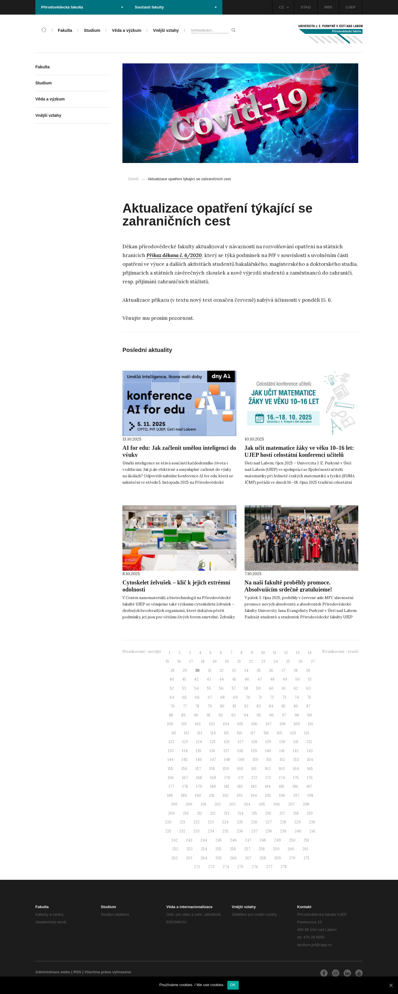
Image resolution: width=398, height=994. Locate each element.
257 (247, 848)
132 (309, 741)
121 (306, 733)
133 (171, 750)
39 (308, 670)
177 (171, 786)
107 (268, 723)
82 (246, 706)
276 (255, 866)
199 (174, 804)
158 (212, 768)
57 (234, 688)
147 (213, 759)
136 (212, 750)
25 (288, 661)
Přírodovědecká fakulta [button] (82, 7)
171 (240, 777)
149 (241, 759)
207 (291, 804)
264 (203, 858)
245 (218, 840)
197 (296, 795)
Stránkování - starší (340, 651)
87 (308, 706)
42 (196, 679)
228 (283, 822)
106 (254, 723)
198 (310, 795)
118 (266, 733)
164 (296, 768)
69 (235, 697)
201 (203, 804)
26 (300, 661)
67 (210, 697)
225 (240, 822)
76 (172, 706)
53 (184, 688)
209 (171, 813)
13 (298, 652)
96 (271, 715)
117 (252, 733)
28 (172, 670)
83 (259, 706)
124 (199, 741)
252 (175, 848)
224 (225, 822)
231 (168, 831)
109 (297, 723)
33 (234, 670)
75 (309, 697)
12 (286, 652)
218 (296, 813)
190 (198, 795)
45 (234, 679)
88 (171, 715)
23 (263, 661)
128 (254, 741)
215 (254, 813)
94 (246, 715)
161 (254, 768)
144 (170, 759)
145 (185, 759)
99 (309, 715)
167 (185, 777)
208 (306, 804)
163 (282, 768)
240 (298, 831)
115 (226, 733)
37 (283, 670)
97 (284, 715)
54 (196, 688)
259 (276, 848)
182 (240, 786)
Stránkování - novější (141, 651)
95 (259, 715)
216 (268, 813)
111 (174, 733)
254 (204, 848)
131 (295, 741)
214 (240, 813)
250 (292, 840)
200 (189, 804)
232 (182, 831)
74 (297, 697)
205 (262, 804)
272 (197, 866)
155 (170, 768)
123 (185, 741)
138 (240, 750)
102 (198, 723)
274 (226, 866)
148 (227, 759)
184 (268, 786)
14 (310, 652)
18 (203, 661)
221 (182, 822)
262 (174, 858)
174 (282, 777)
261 (305, 848)
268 (262, 858)
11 (274, 652)
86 (296, 706)
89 (183, 715)
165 (310, 768)
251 (306, 840)
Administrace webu (52, 972)
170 (227, 777)
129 (268, 741)
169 (213, 777)
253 (189, 848)
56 (221, 688)
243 (189, 840)
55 (209, 688)
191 (211, 795)
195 (268, 795)
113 (199, 733)
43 (209, 679)
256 (233, 848)
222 (196, 822)
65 (184, 697)
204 (247, 804)
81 (234, 706)
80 (222, 706)
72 (272, 697)
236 (240, 831)
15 (167, 661)
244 (203, 840)
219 (310, 813)
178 (185, 786)
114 (213, 733)
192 (226, 795)
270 (292, 858)
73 (284, 697)
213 (226, 813)
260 (291, 848)
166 (171, 777)
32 (221, 670)
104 (226, 723)
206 (276, 804)
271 (306, 858)
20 (227, 661)
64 (171, 697)
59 (258, 688)
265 (218, 858)
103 (212, 723)
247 (248, 840)
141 (282, 750)
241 (312, 831)
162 (268, 768)
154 (310, 759)
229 (297, 822)
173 (268, 777)
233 (196, 831)
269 (277, 858)
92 (221, 715)
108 (282, 723)
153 (296, 759)
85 (283, 706)
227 (269, 822)
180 (213, 786)
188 (170, 795)
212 (213, 813)
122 (171, 741)
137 (226, 750)
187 (309, 786)
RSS (77, 972)
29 (185, 670)
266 (233, 858)
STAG (306, 7)
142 (296, 750)
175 (296, 777)
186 (295, 786)
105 (240, 723)
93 (233, 715)
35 (259, 670)
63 (308, 688)
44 (221, 679)
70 (248, 697)
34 (246, 670)
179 (199, 786)
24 (276, 661)
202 (217, 804)
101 (184, 723)
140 (268, 750)
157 (198, 768)
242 (174, 840)
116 (239, 733)
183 (254, 786)
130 (282, 741)
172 (254, 777)
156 (184, 768)
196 (282, 795)
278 (284, 866)
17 (191, 661)
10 (263, 652)
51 (310, 679)
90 (196, 715)
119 (279, 733)
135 (198, 750)
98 (297, 715)
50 (297, 679)
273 (211, 866)
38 (296, 670)
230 (312, 822)
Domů (133, 179)
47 (259, 679)
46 (247, 679)
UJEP (351, 7)
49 (285, 679)
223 (211, 822)
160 (240, 768)
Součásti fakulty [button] (176, 7)
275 (240, 866)
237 (254, 831)
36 (271, 670)
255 (218, 848)
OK (233, 985)
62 (296, 688)
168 (199, 777)
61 (283, 688)
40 (171, 679)
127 (240, 741)
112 (186, 733)
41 (184, 679)
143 (310, 750)
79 (209, 706)
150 (255, 759)
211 (199, 813)
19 (215, 661)
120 (293, 733)
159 (226, 768)
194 (254, 795)
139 (254, 750)
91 (208, 715)
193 (240, 795)
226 (254, 822)
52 (172, 688)
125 (213, 741)
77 (185, 706)
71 (260, 697)
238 (269, 831)
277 (269, 866)
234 (211, 831)
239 (283, 831)
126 (227, 741)
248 (262, 840)
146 (199, 759)
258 (262, 848)
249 (277, 840)
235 (225, 831)
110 (310, 723)
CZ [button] (284, 7)
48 (272, 679)
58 (246, 688)
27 (313, 661)
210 (186, 813)
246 (233, 840)
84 (271, 706)
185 (281, 786)
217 (282, 813)
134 (185, 750)
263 (189, 858)
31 (209, 670)
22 (251, 661)
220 (168, 822)
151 (269, 759)
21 (239, 661)
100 (170, 723)
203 (232, 804)
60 (271, 688)
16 (179, 661)
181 (226, 786)
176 (310, 777)
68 (222, 697)
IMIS (328, 7)
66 (197, 697)
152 (282, 759)
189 (184, 795)
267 (248, 858)
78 (197, 706)
